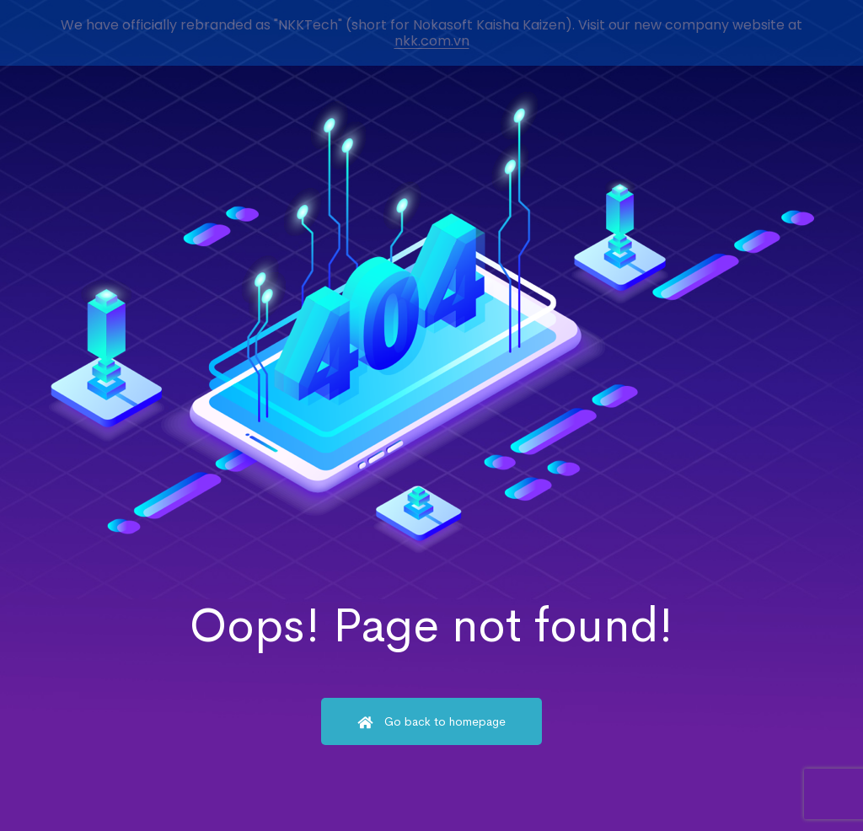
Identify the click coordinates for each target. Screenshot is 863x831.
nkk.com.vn (431, 41)
